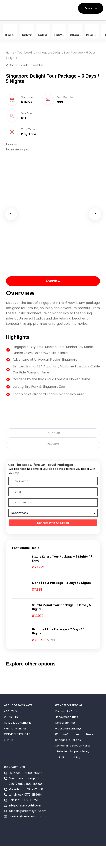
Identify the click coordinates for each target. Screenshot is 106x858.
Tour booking (26, 53)
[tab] (53, 281)
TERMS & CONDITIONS (17, 723)
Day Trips (29, 134)
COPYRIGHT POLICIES (17, 734)
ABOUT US (10, 711)
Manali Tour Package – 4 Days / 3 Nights (61, 583)
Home (10, 53)
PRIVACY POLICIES (15, 728)
